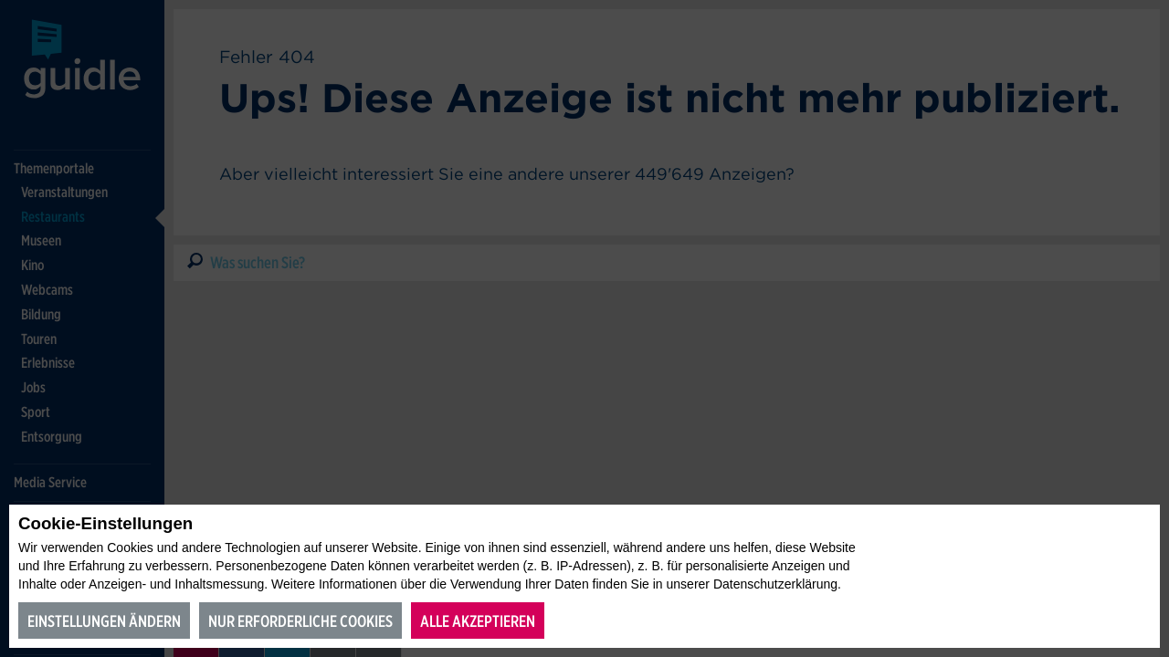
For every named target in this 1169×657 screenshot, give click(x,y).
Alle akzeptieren (477, 621)
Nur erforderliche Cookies (300, 621)
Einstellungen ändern (104, 621)
